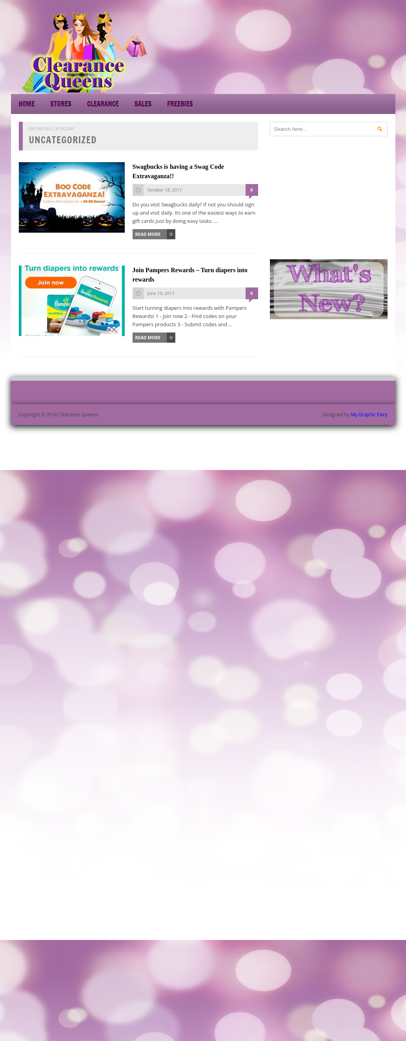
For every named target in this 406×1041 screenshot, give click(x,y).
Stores (60, 104)
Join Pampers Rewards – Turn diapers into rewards (190, 275)
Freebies (180, 104)
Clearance (103, 104)
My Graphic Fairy (369, 414)
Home (27, 104)
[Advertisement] (325, 50)
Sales (143, 104)
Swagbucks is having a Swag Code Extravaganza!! (178, 171)
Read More (148, 234)
